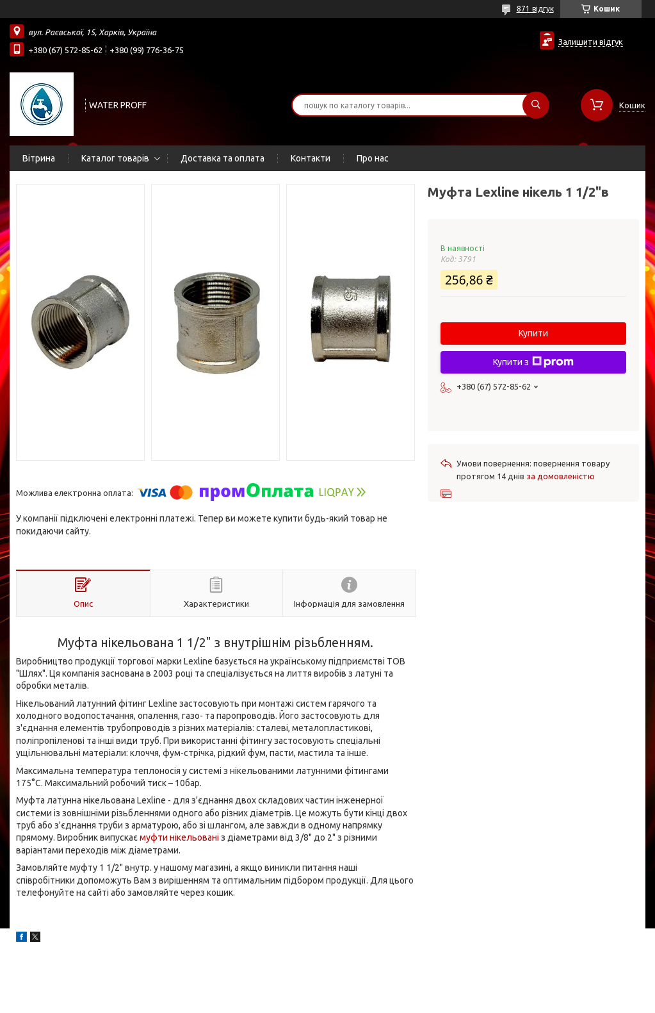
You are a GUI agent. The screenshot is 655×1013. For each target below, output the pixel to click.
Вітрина (38, 158)
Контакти (310, 158)
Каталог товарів (115, 158)
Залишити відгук (590, 41)
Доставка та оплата (222, 158)
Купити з (533, 362)
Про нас (373, 158)
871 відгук (535, 8)
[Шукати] (535, 105)
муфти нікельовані (179, 837)
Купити (533, 333)
